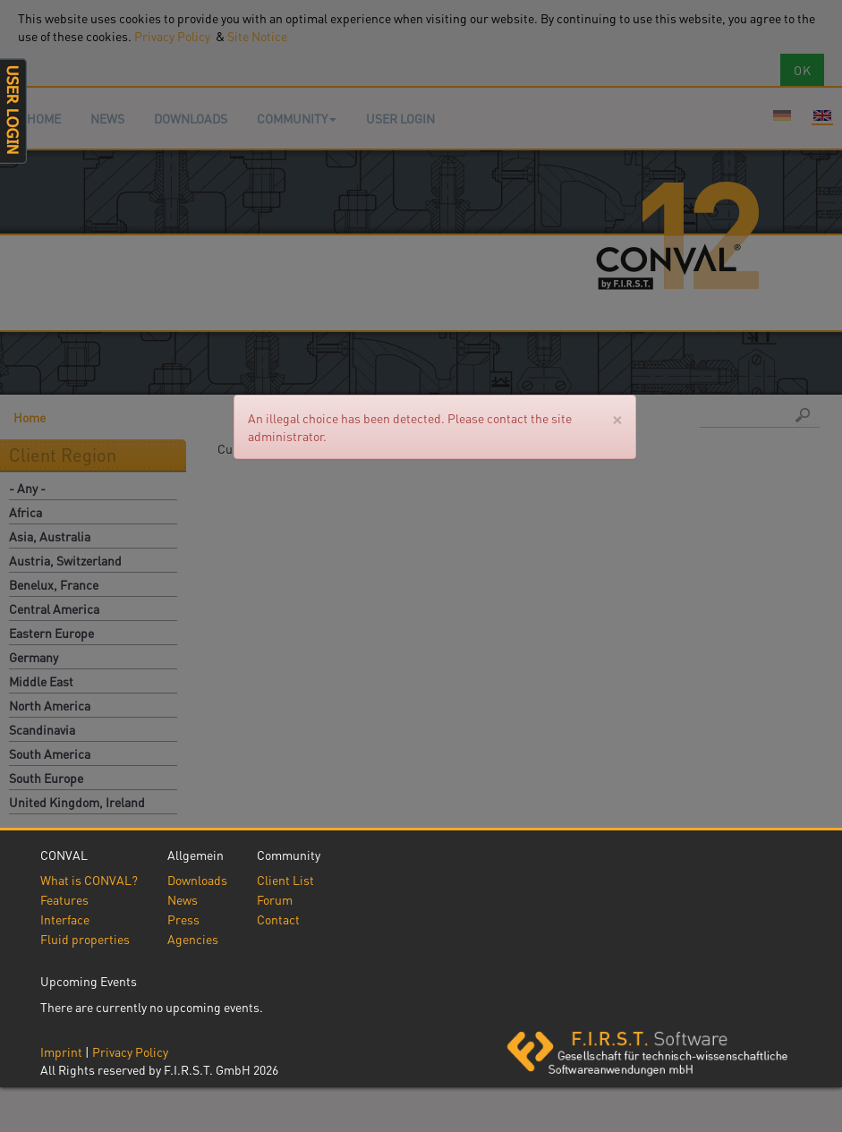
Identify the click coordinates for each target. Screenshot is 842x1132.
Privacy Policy (130, 1051)
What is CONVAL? (89, 880)
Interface (64, 919)
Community (296, 118)
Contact (278, 919)
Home (44, 118)
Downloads (190, 118)
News (107, 118)
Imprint (61, 1051)
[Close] (617, 418)
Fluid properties (85, 939)
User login (400, 118)
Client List (285, 880)
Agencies (192, 939)
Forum (275, 899)
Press (183, 919)
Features (64, 899)
